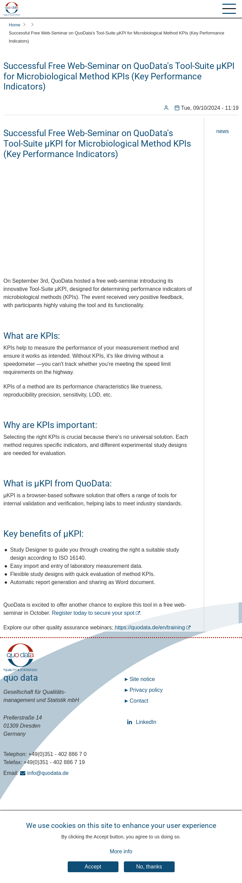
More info (121, 851)
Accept (93, 866)
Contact (139, 701)
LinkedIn (130, 722)
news (222, 131)
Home (14, 24)
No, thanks (149, 866)
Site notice (142, 679)
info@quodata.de (48, 773)
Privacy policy (146, 690)
